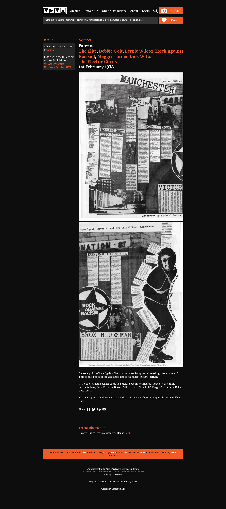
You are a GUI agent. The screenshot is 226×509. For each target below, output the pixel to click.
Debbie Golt (111, 51)
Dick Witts (140, 56)
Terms (119, 481)
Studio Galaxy (118, 489)
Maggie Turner (112, 56)
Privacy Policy (130, 481)
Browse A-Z (91, 11)
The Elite (88, 51)
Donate (171, 20)
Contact (111, 481)
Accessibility (100, 481)
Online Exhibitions (114, 11)
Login (146, 11)
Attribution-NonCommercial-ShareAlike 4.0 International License (113, 472)
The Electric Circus (98, 61)
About (134, 11)
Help (91, 481)
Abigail (51, 50)
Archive (75, 11)
